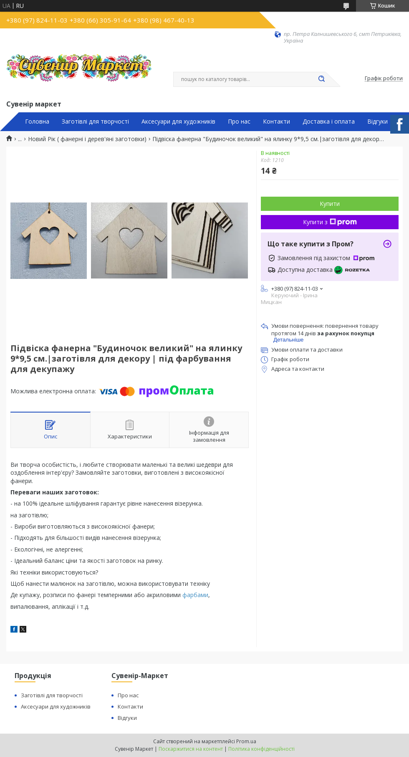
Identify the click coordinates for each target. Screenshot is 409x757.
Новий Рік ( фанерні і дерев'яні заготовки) (87, 139)
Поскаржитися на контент (191, 748)
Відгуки (377, 121)
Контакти (276, 121)
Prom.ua (246, 741)
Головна (37, 121)
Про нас (239, 121)
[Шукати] (321, 79)
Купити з (330, 222)
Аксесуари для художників (178, 121)
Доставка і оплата (329, 121)
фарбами (195, 595)
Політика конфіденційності (261, 748)
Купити (330, 204)
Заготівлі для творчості (95, 121)
